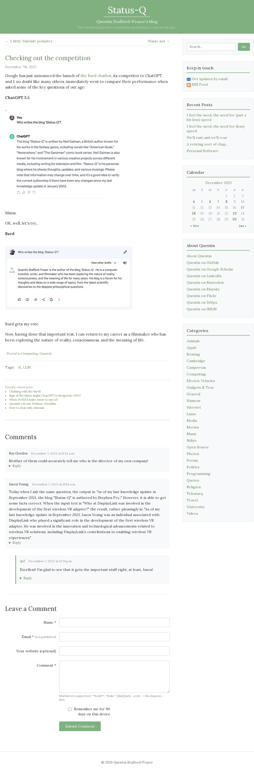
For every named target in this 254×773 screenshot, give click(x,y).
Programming (198, 473)
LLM (27, 367)
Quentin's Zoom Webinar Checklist (32, 404)
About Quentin (199, 256)
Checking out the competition (48, 58)
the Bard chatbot (96, 75)
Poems (192, 460)
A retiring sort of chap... (207, 144)
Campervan (196, 367)
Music (192, 434)
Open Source (198, 447)
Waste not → (159, 41)
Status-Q (127, 10)
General (46, 353)
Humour (194, 400)
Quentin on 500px (202, 302)
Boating (193, 354)
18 (194, 213)
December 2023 (218, 182)
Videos (192, 513)
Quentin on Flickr (202, 295)
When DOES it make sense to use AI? (33, 399)
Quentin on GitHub (203, 262)
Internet (194, 407)
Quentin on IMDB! (202, 309)
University (196, 507)
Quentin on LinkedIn (204, 276)
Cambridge (196, 361)
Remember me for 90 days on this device (89, 711)
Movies (193, 427)
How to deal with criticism (26, 408)
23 (235, 213)
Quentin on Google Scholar (210, 269)
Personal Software (202, 151)
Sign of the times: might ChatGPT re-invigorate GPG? (45, 395)
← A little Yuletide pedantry (28, 41)
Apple (192, 347)
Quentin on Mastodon (205, 282)
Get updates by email (207, 79)
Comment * (46, 665)
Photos (193, 453)
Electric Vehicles (201, 380)
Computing (29, 353)
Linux (191, 414)
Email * (39, 636)
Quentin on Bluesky (203, 289)
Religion (194, 487)
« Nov (194, 226)
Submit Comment (80, 726)
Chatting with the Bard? (25, 391)
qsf (22, 561)
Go (244, 47)
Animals (193, 341)
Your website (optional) (36, 651)
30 (234, 219)
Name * (50, 622)
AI (19, 367)
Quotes (193, 480)
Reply (16, 466)
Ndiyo (192, 440)
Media (192, 420)
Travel (192, 500)
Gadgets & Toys (200, 387)
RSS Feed (197, 84)
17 (242, 207)
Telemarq (195, 493)
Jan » (242, 226)
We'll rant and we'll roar (207, 137)
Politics (193, 467)
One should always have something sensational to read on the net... (127, 27)
